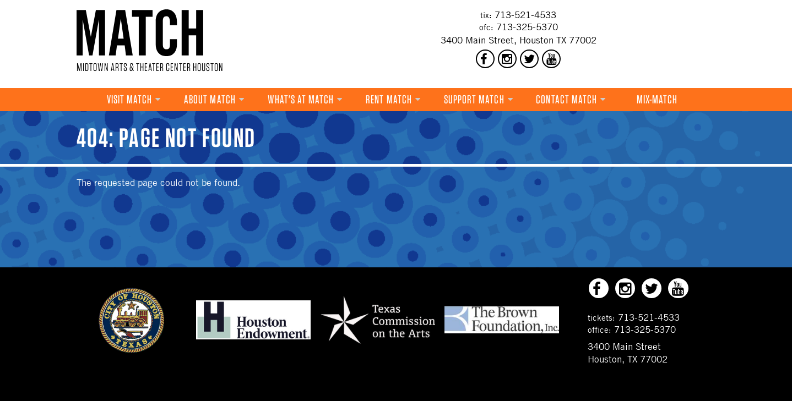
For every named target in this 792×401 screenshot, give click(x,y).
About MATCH (210, 99)
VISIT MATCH (130, 99)
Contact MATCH (566, 99)
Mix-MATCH (657, 99)
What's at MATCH (301, 99)
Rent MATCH (389, 99)
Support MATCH (474, 99)
